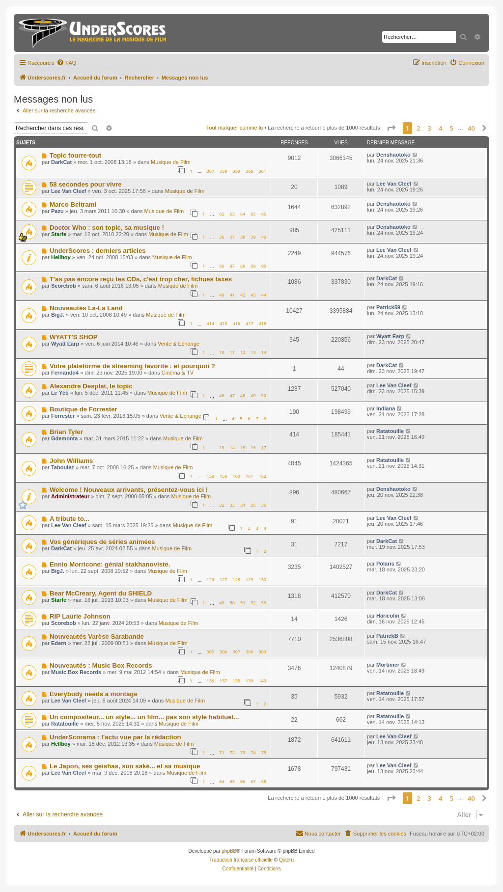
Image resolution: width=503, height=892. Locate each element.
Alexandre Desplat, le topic (91, 386)
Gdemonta (64, 438)
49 (253, 395)
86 (221, 266)
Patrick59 (388, 307)
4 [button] (440, 128)
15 (242, 447)
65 (253, 214)
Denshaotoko (393, 155)
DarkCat (61, 162)
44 (263, 295)
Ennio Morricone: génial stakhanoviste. (110, 564)
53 (263, 602)
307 (236, 652)
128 (236, 579)
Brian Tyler (66, 431)
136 (210, 680)
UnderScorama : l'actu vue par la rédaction (115, 737)
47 (232, 395)
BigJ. (57, 315)
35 (253, 505)
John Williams (71, 460)
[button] (391, 128)
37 (232, 237)
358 (223, 171)
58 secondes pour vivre (86, 184)
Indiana (385, 408)
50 (263, 395)
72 (232, 752)
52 (253, 602)
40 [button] (471, 128)
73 (242, 752)
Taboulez (62, 467)
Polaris (385, 564)
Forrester (63, 416)
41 (232, 295)
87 (232, 266)
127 (223, 579)
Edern (58, 643)
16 (253, 447)
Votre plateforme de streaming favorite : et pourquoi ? (132, 366)
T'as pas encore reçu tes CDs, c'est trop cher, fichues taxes (141, 279)
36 (221, 237)
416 (236, 323)
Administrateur (70, 496)
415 (223, 323)
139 (249, 680)
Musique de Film (171, 162)
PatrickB (387, 636)
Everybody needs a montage (94, 694)
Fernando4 (65, 373)
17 (263, 447)
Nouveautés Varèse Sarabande (97, 636)
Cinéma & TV (178, 373)
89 (253, 266)
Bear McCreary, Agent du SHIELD (101, 593)
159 (223, 476)
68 (263, 781)
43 (253, 295)
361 (262, 171)
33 (232, 505)
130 (262, 579)
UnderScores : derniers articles (98, 250)
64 (242, 214)
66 (263, 214)
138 (236, 680)
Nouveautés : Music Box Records (101, 665)
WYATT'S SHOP (74, 337)
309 (262, 652)
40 (263, 237)
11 (232, 352)
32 (221, 505)
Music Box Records (76, 672)
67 (253, 781)
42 (242, 295)
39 (253, 237)
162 (262, 476)
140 (262, 680)
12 (242, 352)
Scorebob (63, 286)
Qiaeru (286, 860)
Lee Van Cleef (68, 191)
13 (253, 352)
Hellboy (61, 257)
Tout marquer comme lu (234, 128)
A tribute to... (69, 518)
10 (221, 352)
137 (223, 680)
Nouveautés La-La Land (86, 308)
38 (242, 237)
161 (249, 476)
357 (210, 171)
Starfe (58, 234)
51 (242, 602)
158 (210, 476)
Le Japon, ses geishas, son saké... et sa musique (125, 766)
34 (242, 505)
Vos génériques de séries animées (102, 541)
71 (221, 752)
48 (242, 395)
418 (262, 323)
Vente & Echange (178, 344)
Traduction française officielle (241, 860)
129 (249, 579)
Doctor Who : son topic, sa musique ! (107, 227)
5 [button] (451, 128)
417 (249, 323)
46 (221, 395)
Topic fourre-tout (75, 155)
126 (210, 579)
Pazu (57, 211)
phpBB (229, 851)
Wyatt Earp (65, 344)
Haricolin (387, 616)
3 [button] (429, 128)
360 (249, 171)
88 (242, 266)
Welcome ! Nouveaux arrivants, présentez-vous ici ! (129, 489)
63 (232, 214)
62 (221, 214)
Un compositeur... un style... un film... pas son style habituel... (144, 717)
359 (236, 171)
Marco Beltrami (73, 204)
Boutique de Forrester (83, 409)
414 (210, 323)
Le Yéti (60, 393)
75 (263, 752)
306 (223, 652)
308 (249, 652)
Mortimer (387, 665)
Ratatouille (390, 431)
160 (236, 476)
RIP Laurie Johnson (80, 616)
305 (210, 652)
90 (263, 266)
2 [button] (418, 128)
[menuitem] (66, 63)
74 (253, 752)
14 (263, 352)
